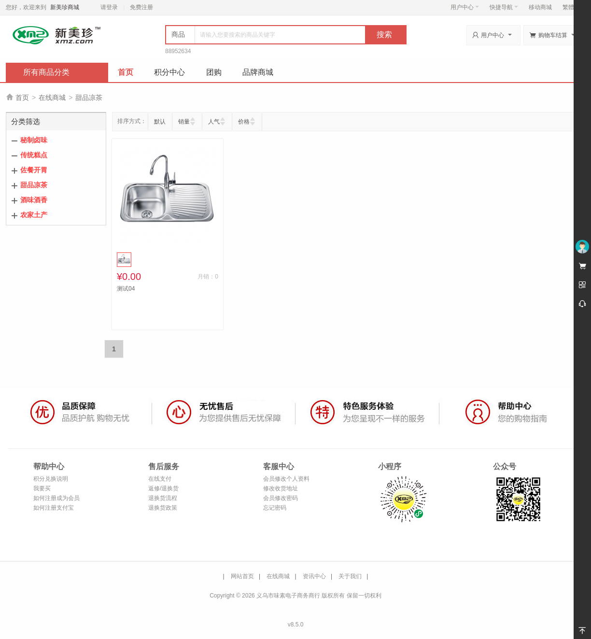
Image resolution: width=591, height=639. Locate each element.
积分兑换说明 (50, 478)
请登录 (109, 7)
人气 (214, 121)
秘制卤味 (33, 140)
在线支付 (159, 478)
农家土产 (33, 215)
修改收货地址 (280, 488)
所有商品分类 (46, 72)
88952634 (178, 51)
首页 (125, 72)
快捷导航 (504, 7)
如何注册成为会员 (56, 498)
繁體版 (571, 7)
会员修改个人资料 (286, 478)
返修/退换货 (163, 488)
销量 (184, 121)
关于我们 (350, 576)
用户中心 (464, 7)
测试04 (126, 288)
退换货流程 (162, 498)
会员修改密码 (280, 498)
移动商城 (540, 7)
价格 (244, 121)
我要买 (42, 488)
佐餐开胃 (33, 170)
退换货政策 (162, 507)
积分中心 (169, 72)
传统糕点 (33, 155)
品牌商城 (257, 72)
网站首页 (242, 576)
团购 (214, 72)
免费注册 (141, 7)
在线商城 (52, 97)
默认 (160, 121)
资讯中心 (314, 576)
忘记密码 (274, 507)
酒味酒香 (33, 200)
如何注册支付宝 (53, 507)
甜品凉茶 (88, 97)
